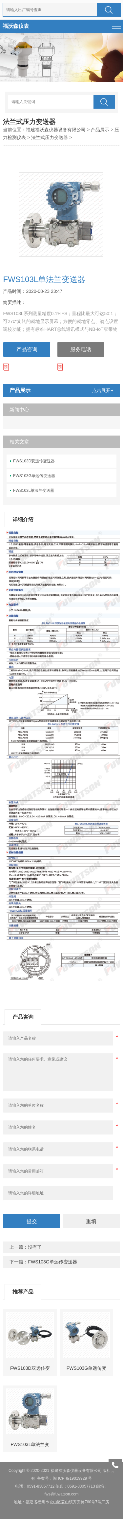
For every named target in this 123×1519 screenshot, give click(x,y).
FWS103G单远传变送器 (34, 476)
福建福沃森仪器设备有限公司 (56, 129)
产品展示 (100, 129)
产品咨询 (26, 349)
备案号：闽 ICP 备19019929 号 (64, 1478)
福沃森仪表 (16, 26)
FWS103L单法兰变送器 (33, 490)
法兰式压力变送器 (49, 137)
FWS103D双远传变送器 (34, 461)
